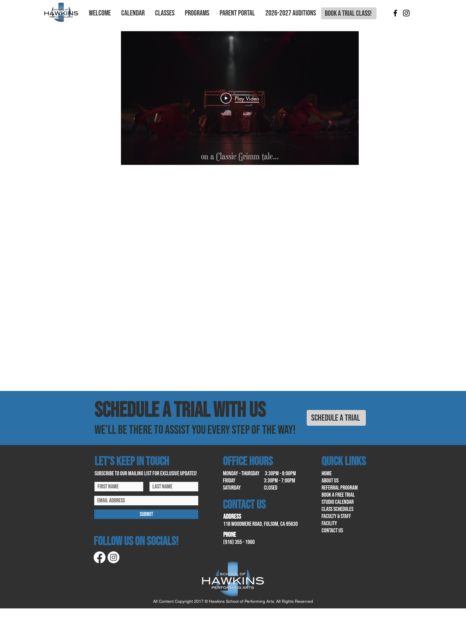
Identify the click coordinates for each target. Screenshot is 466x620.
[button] (100, 13)
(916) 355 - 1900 (239, 542)
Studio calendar (338, 502)
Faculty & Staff (336, 516)
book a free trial (338, 494)
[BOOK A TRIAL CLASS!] (349, 13)
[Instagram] (406, 13)
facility (329, 523)
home (327, 473)
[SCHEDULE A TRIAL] (336, 418)
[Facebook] (395, 13)
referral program (340, 487)
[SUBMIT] (146, 514)
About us (330, 480)
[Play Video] (240, 98)
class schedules (337, 509)
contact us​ (332, 530)
